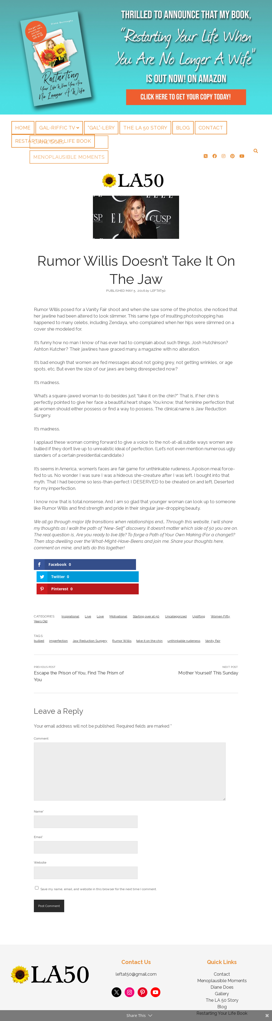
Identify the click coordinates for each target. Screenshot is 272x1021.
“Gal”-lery (101, 128)
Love (100, 590)
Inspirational (70, 590)
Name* (39, 785)
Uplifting (198, 590)
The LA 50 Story (145, 128)
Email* (38, 810)
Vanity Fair (212, 614)
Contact (211, 128)
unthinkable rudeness (183, 614)
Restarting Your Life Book (53, 141)
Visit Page (136, 57)
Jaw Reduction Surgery (90, 614)
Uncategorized (176, 590)
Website (40, 836)
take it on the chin (149, 614)
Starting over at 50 (146, 590)
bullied (39, 614)
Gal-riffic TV (57, 128)
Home (23, 128)
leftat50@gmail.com (136, 947)
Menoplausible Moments (222, 954)
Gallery (222, 967)
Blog (183, 128)
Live (88, 590)
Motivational (118, 590)
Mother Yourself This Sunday (208, 646)
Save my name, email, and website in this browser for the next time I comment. (98, 862)
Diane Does (222, 960)
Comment (41, 712)
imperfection (58, 614)
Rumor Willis (121, 614)
